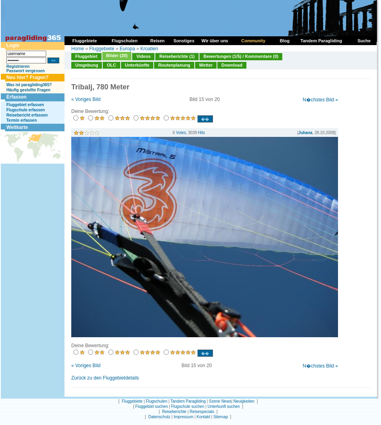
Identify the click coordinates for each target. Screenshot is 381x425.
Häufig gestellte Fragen (28, 90)
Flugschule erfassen (25, 110)
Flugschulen (156, 401)
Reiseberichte (174, 411)
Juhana (306, 132)
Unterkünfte (137, 65)
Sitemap (220, 417)
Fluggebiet (86, 56)
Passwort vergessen (25, 71)
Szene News (220, 401)
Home (77, 48)
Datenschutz (159, 417)
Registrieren (17, 66)
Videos (143, 56)
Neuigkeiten (243, 401)
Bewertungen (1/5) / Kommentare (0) (240, 56)
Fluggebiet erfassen (25, 105)
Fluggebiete (101, 48)
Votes (181, 132)
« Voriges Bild (85, 99)
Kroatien (149, 48)
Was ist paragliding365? (29, 85)
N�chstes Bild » (320, 100)
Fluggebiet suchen (151, 406)
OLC (111, 65)
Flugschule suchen (187, 406)
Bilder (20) (117, 55)
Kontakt (203, 417)
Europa (127, 48)
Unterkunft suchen (223, 406)
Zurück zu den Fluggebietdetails (105, 378)
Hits (201, 132)
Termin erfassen (21, 120)
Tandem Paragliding (187, 401)
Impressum (183, 417)
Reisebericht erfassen (27, 115)
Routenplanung (174, 65)
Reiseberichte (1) (177, 56)
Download (231, 65)
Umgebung (86, 65)
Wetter (206, 65)
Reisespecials (202, 411)
